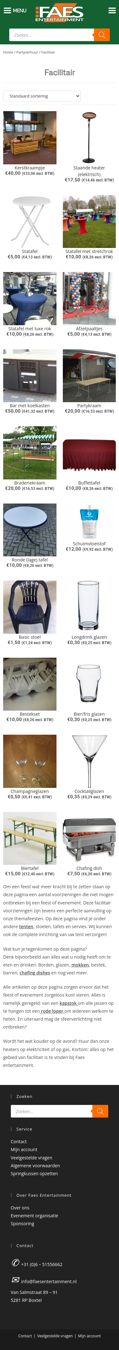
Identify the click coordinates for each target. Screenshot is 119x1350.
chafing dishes (35, 973)
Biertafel (29, 868)
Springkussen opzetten (34, 1173)
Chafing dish (89, 868)
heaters (11, 1049)
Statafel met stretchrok (89, 251)
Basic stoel (30, 637)
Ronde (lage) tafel (30, 560)
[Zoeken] (102, 35)
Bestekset (30, 714)
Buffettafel (89, 483)
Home (8, 52)
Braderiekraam (29, 483)
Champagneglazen (30, 791)
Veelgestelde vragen (31, 1158)
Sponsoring (22, 1223)
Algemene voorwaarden (35, 1166)
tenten (26, 926)
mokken (80, 965)
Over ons (20, 1208)
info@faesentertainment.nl (49, 1281)
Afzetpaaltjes (89, 329)
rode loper (52, 1011)
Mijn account (24, 1149)
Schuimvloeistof (89, 544)
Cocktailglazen (89, 791)
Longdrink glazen (89, 637)
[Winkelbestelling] (59, 96)
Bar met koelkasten (30, 405)
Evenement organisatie (34, 1216)
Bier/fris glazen (89, 714)
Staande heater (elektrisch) (89, 171)
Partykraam (89, 405)
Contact (19, 1141)
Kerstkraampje (30, 168)
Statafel (29, 251)
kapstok (69, 1003)
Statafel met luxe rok (29, 329)
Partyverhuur (27, 52)
